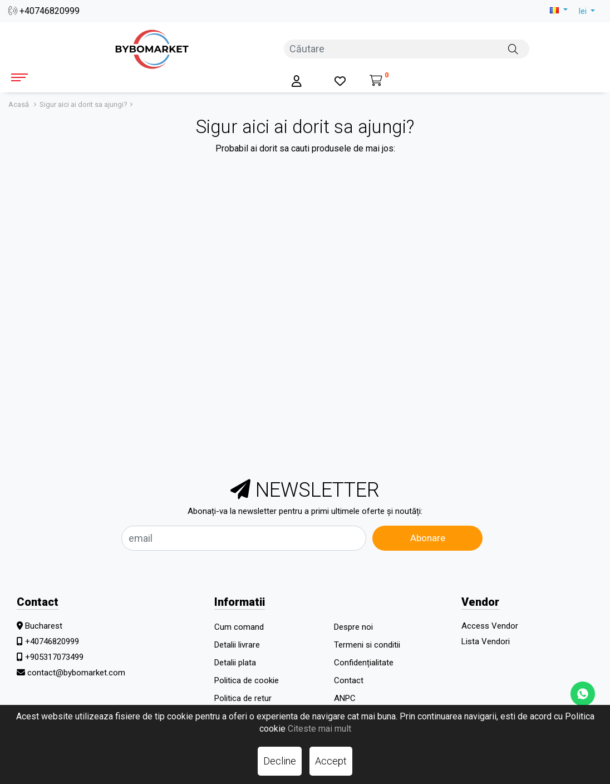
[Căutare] (513, 48)
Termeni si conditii (367, 645)
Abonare (427, 537)
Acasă (18, 104)
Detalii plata (235, 663)
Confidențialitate (363, 663)
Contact (348, 680)
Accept (331, 761)
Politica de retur (243, 698)
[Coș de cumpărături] (379, 81)
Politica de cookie (246, 680)
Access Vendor (489, 626)
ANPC (345, 698)
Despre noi (353, 627)
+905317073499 (54, 657)
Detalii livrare (237, 645)
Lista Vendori (485, 641)
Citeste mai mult (319, 728)
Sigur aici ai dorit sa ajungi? (83, 104)
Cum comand (239, 627)
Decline (279, 761)
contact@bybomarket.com (76, 673)
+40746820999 (44, 11)
